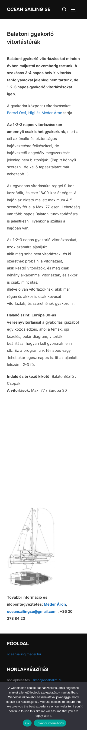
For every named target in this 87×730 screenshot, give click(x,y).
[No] (81, 706)
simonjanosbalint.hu (47, 680)
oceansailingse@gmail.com (32, 611)
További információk (50, 723)
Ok (27, 723)
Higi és (34, 112)
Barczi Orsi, (17, 112)
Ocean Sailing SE (28, 9)
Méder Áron (52, 112)
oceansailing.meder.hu (24, 654)
